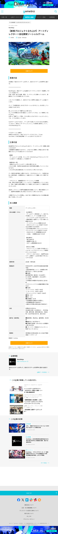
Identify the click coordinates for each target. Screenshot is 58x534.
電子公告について (29, 513)
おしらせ (29, 516)
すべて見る (45, 463)
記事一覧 (4, 17)
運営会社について (29, 505)
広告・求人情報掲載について (29, 508)
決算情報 (52, 17)
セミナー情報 (41, 17)
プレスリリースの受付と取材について (29, 510)
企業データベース (16, 17)
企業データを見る (43, 372)
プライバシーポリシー (29, 519)
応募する (29, 71)
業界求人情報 (29, 17)
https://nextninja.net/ (22, 361)
